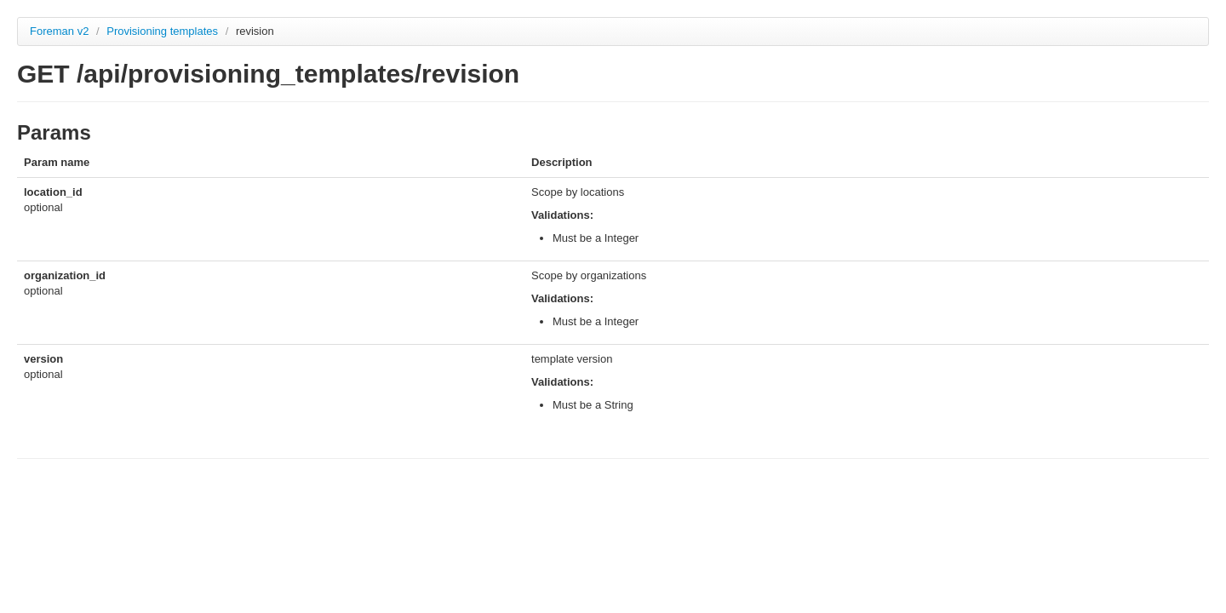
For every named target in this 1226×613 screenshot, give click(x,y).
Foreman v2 (59, 31)
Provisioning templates (163, 31)
